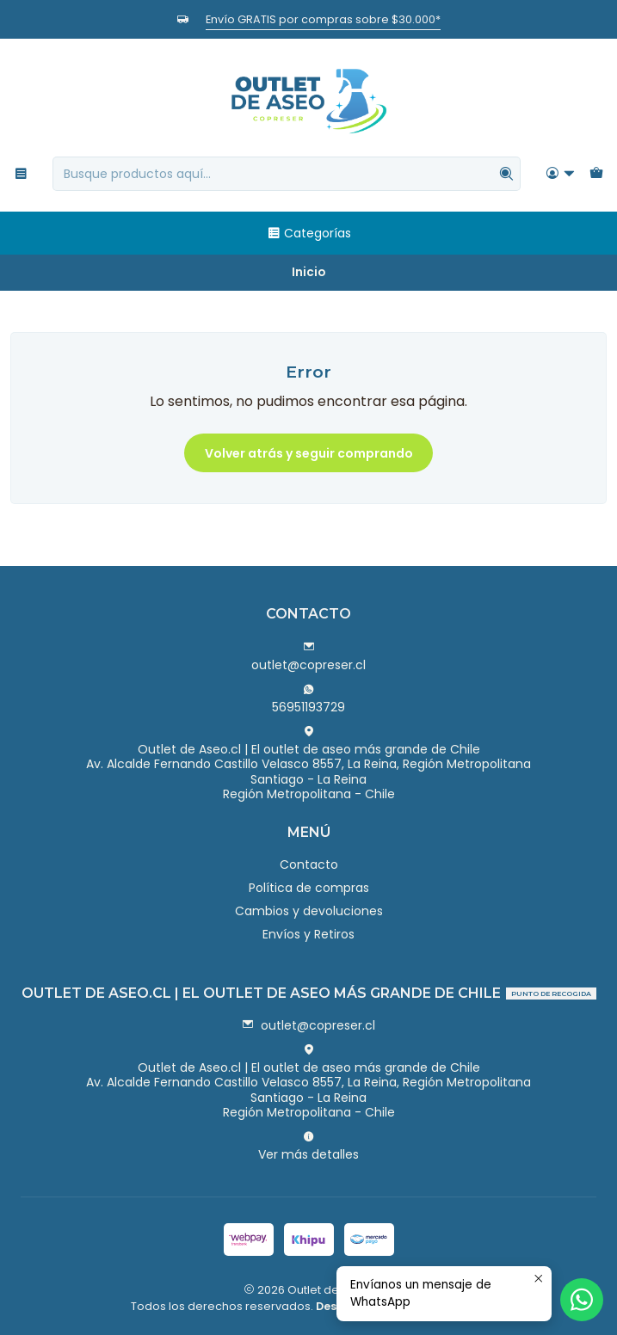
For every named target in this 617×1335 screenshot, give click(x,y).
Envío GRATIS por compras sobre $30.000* (323, 19)
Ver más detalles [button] (308, 1146)
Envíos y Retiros (308, 934)
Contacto (309, 864)
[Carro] (596, 174)
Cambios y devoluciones (309, 911)
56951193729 (308, 699)
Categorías (309, 233)
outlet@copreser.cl (308, 657)
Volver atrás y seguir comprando (309, 453)
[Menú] (21, 174)
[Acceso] (560, 174)
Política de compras (309, 887)
